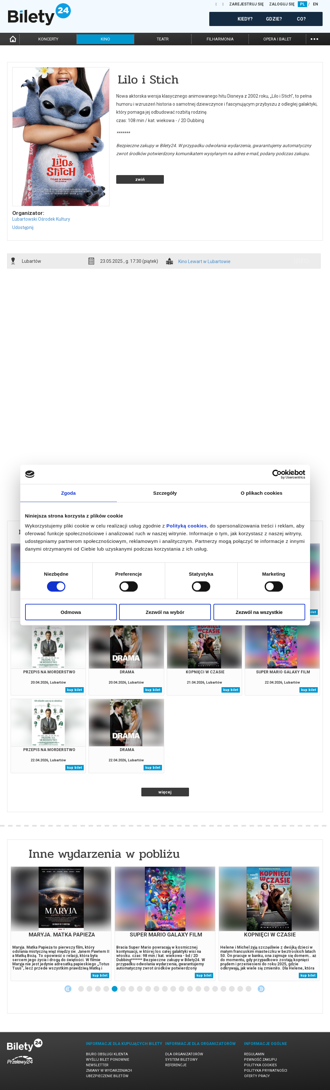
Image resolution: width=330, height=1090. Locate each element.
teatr (163, 39)
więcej (165, 792)
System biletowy (181, 1060)
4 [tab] (106, 989)
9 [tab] (148, 989)
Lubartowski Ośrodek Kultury (41, 219)
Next (261, 988)
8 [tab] (140, 989)
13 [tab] (182, 989)
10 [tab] (157, 989)
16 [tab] (207, 989)
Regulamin (254, 1054)
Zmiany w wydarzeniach (109, 1070)
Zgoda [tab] (68, 492)
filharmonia (220, 39)
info (301, 260)
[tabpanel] (61, 923)
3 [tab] (98, 989)
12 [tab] (173, 989)
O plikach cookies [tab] (261, 492)
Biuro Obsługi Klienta (107, 1054)
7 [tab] (131, 989)
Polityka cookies (260, 1065)
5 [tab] (115, 989)
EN (315, 4)
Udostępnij (22, 227)
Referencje (175, 1065)
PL (302, 4)
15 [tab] (198, 989)
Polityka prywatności (265, 1070)
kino (105, 39)
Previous (67, 988)
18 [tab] (224, 989)
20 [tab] (240, 989)
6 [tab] (123, 989)
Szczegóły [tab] (165, 492)
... (314, 38)
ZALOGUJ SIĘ (282, 4)
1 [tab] (81, 989)
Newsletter (97, 1065)
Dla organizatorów (184, 1054)
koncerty (48, 39)
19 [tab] (232, 989)
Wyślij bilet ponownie (107, 1060)
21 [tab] (249, 989)
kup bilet (74, 690)
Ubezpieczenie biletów (107, 1076)
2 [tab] (90, 989)
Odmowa (71, 612)
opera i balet (277, 39)
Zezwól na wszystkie (259, 612)
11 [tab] (165, 989)
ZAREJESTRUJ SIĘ (246, 4)
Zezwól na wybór (165, 612)
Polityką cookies (186, 525)
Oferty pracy (257, 1076)
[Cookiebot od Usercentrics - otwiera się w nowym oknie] (277, 474)
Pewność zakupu (260, 1060)
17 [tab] (215, 989)
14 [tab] (190, 989)
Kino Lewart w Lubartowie (204, 261)
